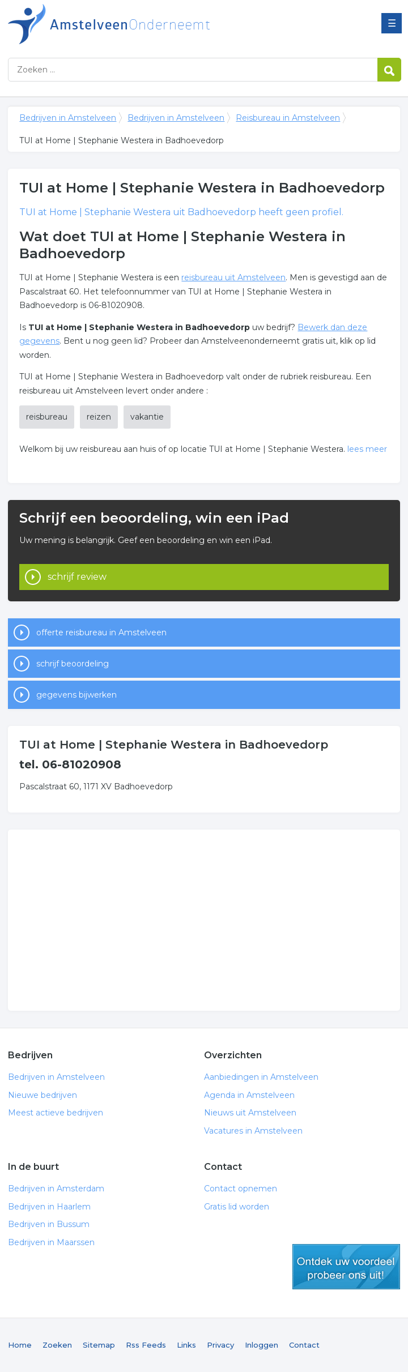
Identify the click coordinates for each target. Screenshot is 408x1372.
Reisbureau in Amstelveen (288, 118)
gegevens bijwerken (76, 695)
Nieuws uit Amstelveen (250, 1113)
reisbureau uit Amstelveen (233, 277)
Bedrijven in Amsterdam (56, 1188)
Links (186, 1344)
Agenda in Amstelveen (249, 1095)
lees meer (367, 449)
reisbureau (46, 417)
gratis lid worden (346, 1266)
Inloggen (261, 1344)
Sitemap (99, 1344)
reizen (99, 417)
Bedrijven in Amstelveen (149, 24)
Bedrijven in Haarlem (49, 1207)
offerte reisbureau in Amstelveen (101, 632)
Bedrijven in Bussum (49, 1224)
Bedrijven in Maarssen (51, 1242)
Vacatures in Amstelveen (253, 1131)
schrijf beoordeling (72, 664)
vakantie (147, 417)
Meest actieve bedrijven (55, 1113)
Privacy (220, 1344)
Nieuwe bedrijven (42, 1095)
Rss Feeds (146, 1344)
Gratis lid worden (236, 1207)
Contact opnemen (240, 1188)
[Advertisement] (204, 920)
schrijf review (77, 576)
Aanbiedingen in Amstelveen (261, 1077)
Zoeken (57, 1344)
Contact (304, 1344)
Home (20, 1344)
